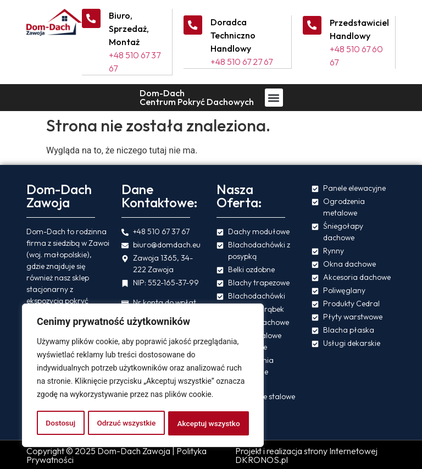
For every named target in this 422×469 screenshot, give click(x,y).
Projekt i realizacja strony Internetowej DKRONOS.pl (306, 455)
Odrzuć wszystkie (126, 423)
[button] (274, 97)
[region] (143, 376)
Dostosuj (60, 423)
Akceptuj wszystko (208, 423)
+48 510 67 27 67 (243, 61)
